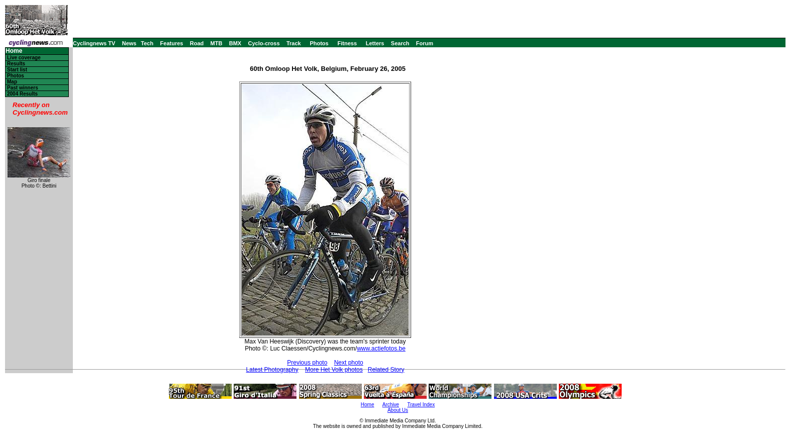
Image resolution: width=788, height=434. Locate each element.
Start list (17, 69)
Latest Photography (272, 369)
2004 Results (22, 94)
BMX (235, 43)
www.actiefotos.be (381, 348)
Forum (424, 43)
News (129, 43)
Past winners (22, 88)
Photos (319, 43)
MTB (217, 43)
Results (16, 63)
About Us (397, 410)
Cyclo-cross (264, 43)
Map (12, 81)
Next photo (348, 362)
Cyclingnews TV (94, 43)
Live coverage (24, 57)
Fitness (347, 43)
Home (14, 51)
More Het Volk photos (334, 369)
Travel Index (421, 404)
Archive (390, 404)
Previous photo (307, 362)
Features (171, 43)
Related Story (386, 369)
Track (293, 43)
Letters (375, 43)
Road (197, 43)
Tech (147, 43)
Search (400, 43)
